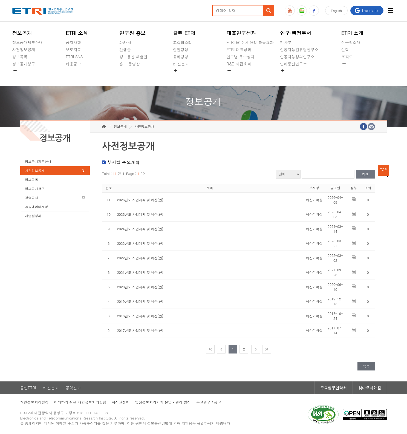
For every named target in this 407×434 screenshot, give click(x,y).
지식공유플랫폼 (239, 76)
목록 (366, 366)
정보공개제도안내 (27, 42)
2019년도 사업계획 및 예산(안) (140, 301)
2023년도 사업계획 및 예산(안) (140, 243)
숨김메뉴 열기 (15, 70)
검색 (365, 174)
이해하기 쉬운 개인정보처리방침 (80, 402)
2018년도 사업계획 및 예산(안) (140, 316)
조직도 (347, 56)
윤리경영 (180, 56)
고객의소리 (182, 42)
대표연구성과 (241, 33)
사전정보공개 (23, 49)
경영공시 (20, 76)
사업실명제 (33, 215)
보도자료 (73, 49)
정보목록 (20, 56)
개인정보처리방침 (34, 402)
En (336, 10)
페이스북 (314, 10)
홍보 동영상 (129, 64)
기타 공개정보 (353, 69)
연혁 (345, 49)
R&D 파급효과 (238, 64)
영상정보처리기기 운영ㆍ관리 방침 (163, 402)
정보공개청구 (23, 64)
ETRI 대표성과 (238, 49)
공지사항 (73, 42)
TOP (383, 169)
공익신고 (180, 76)
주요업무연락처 (333, 387)
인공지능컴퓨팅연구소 (299, 49)
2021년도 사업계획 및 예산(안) (140, 272)
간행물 (125, 49)
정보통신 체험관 (133, 56)
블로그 (302, 10)
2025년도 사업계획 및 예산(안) (140, 214)
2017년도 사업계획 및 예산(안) (140, 330)
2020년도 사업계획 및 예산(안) (140, 286)
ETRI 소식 (77, 33)
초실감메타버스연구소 (299, 76)
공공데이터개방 (36, 206)
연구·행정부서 (295, 33)
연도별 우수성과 (240, 56)
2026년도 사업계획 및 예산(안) (140, 199)
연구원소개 (350, 42)
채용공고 (73, 64)
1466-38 (100, 412)
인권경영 (180, 49)
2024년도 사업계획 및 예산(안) (140, 228)
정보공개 (22, 33)
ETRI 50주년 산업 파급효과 (249, 42)
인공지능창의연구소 (297, 56)
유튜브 (290, 10)
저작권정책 (120, 402)
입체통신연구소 (293, 64)
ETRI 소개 (352, 33)
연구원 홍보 (132, 33)
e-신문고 (181, 64)
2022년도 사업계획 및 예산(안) (140, 257)
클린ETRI (28, 387)
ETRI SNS (74, 56)
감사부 (285, 42)
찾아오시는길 (369, 387)
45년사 (125, 42)
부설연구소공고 (208, 402)
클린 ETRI (184, 33)
